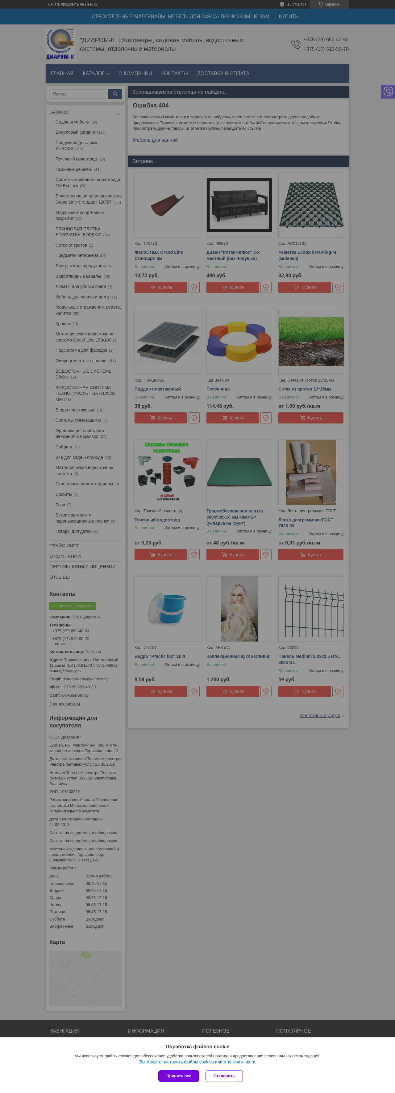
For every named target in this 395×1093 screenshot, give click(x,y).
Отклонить (224, 1076)
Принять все (178, 1076)
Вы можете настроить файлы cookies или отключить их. (195, 1061)
